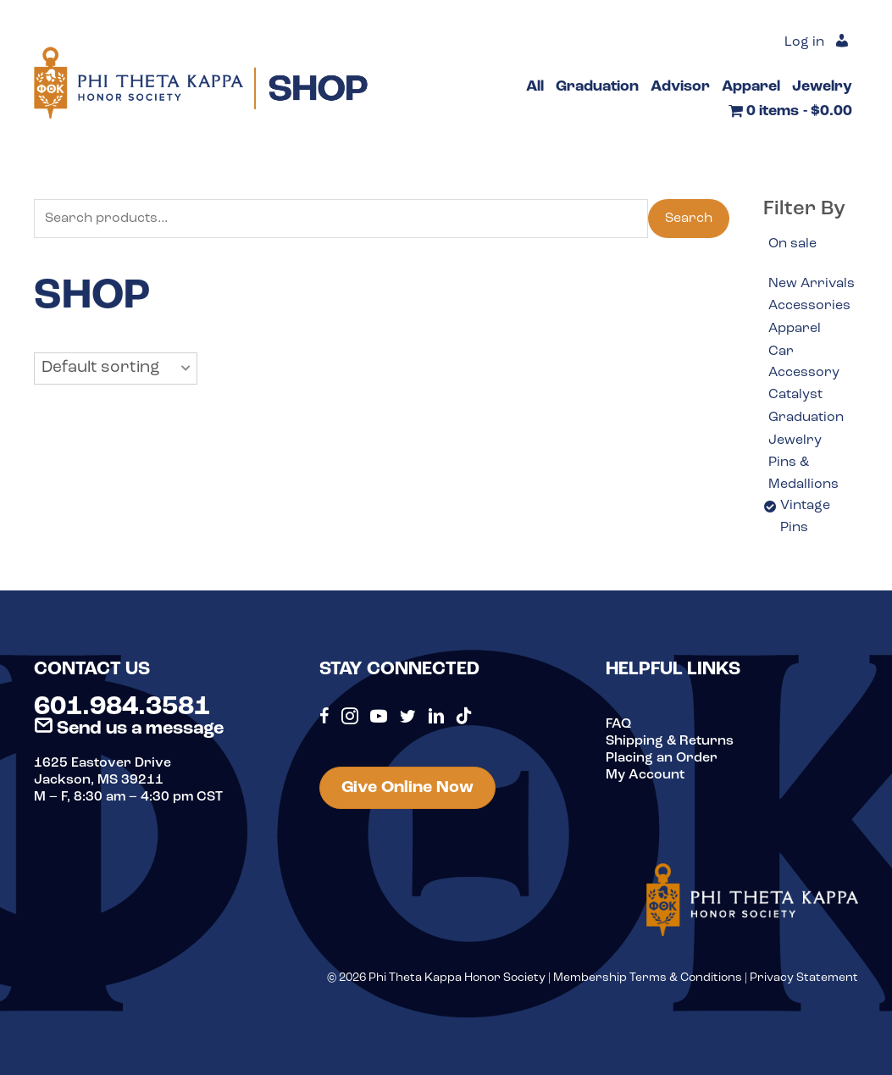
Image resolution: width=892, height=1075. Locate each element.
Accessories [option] (809, 306)
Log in (804, 42)
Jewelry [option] (795, 440)
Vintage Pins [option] (805, 517)
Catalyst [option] (795, 395)
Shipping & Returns (670, 741)
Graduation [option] (806, 417)
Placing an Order (661, 758)
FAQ (618, 724)
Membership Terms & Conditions (647, 978)
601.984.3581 (122, 707)
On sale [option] (792, 244)
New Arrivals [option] (811, 284)
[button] (115, 368)
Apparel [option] (794, 328)
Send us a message (129, 729)
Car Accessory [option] (803, 362)
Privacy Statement (804, 978)
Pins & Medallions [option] (803, 473)
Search (688, 218)
